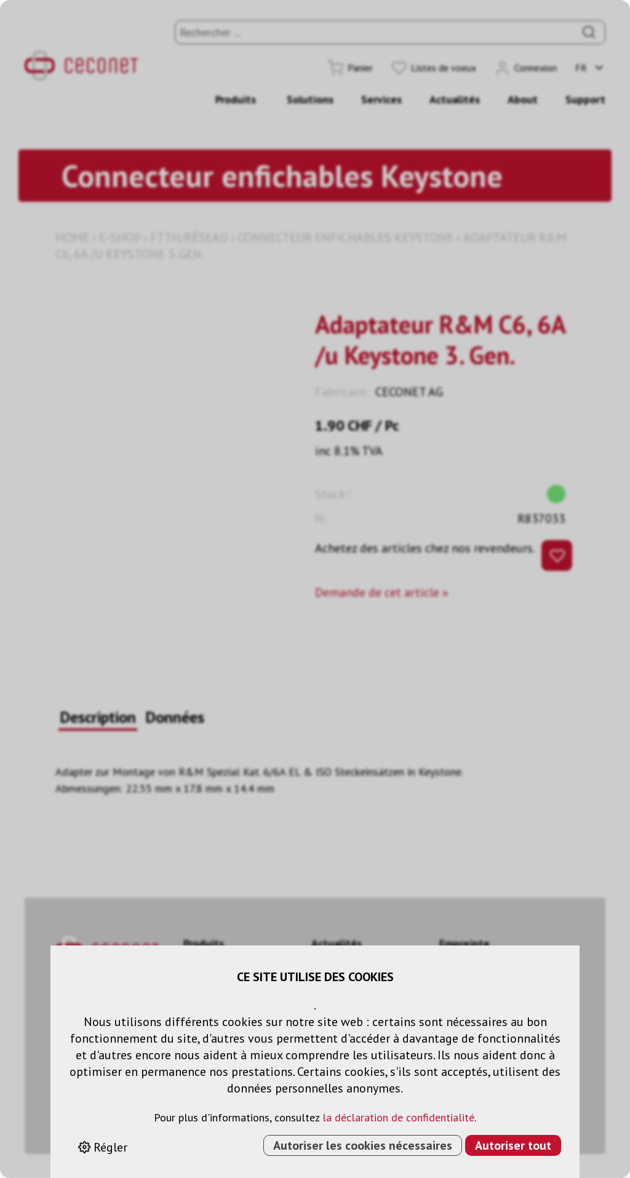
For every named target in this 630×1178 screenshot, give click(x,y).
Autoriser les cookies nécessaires (362, 1145)
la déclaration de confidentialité (398, 1117)
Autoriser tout (513, 1145)
